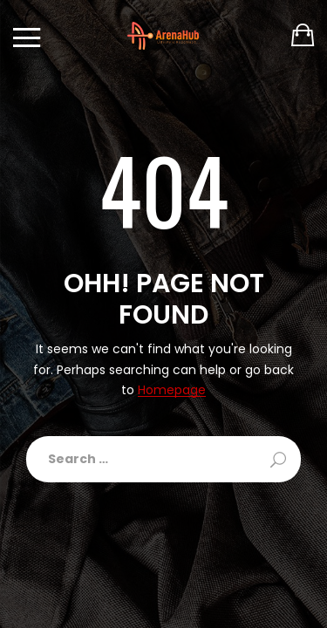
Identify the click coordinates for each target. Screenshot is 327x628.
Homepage (172, 390)
